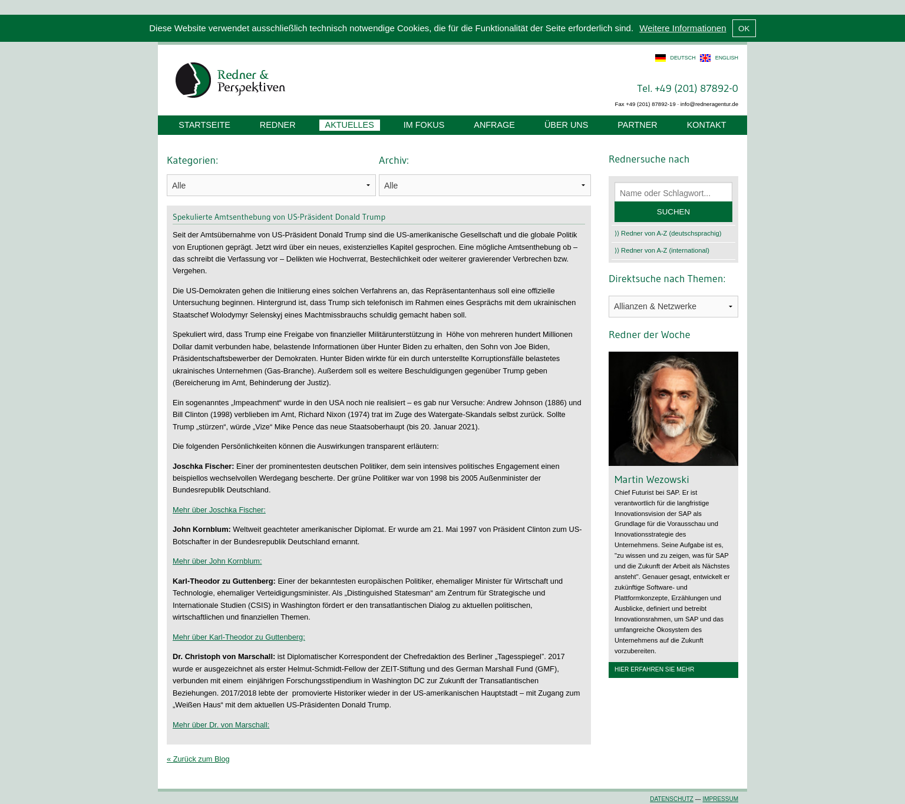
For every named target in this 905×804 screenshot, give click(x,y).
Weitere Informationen (682, 28)
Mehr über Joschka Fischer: (219, 509)
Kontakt (706, 125)
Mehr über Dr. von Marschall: (221, 724)
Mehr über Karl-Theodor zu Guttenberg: (239, 637)
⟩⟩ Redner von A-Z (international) (662, 250)
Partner (637, 125)
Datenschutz (671, 799)
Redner (278, 125)
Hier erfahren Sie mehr (654, 669)
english (726, 58)
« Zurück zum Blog (198, 759)
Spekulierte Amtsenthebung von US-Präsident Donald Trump (279, 216)
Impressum (720, 799)
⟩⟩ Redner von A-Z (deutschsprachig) (668, 233)
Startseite (204, 125)
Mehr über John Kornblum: (217, 561)
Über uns (566, 125)
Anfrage (494, 125)
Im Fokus (424, 125)
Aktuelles (349, 125)
